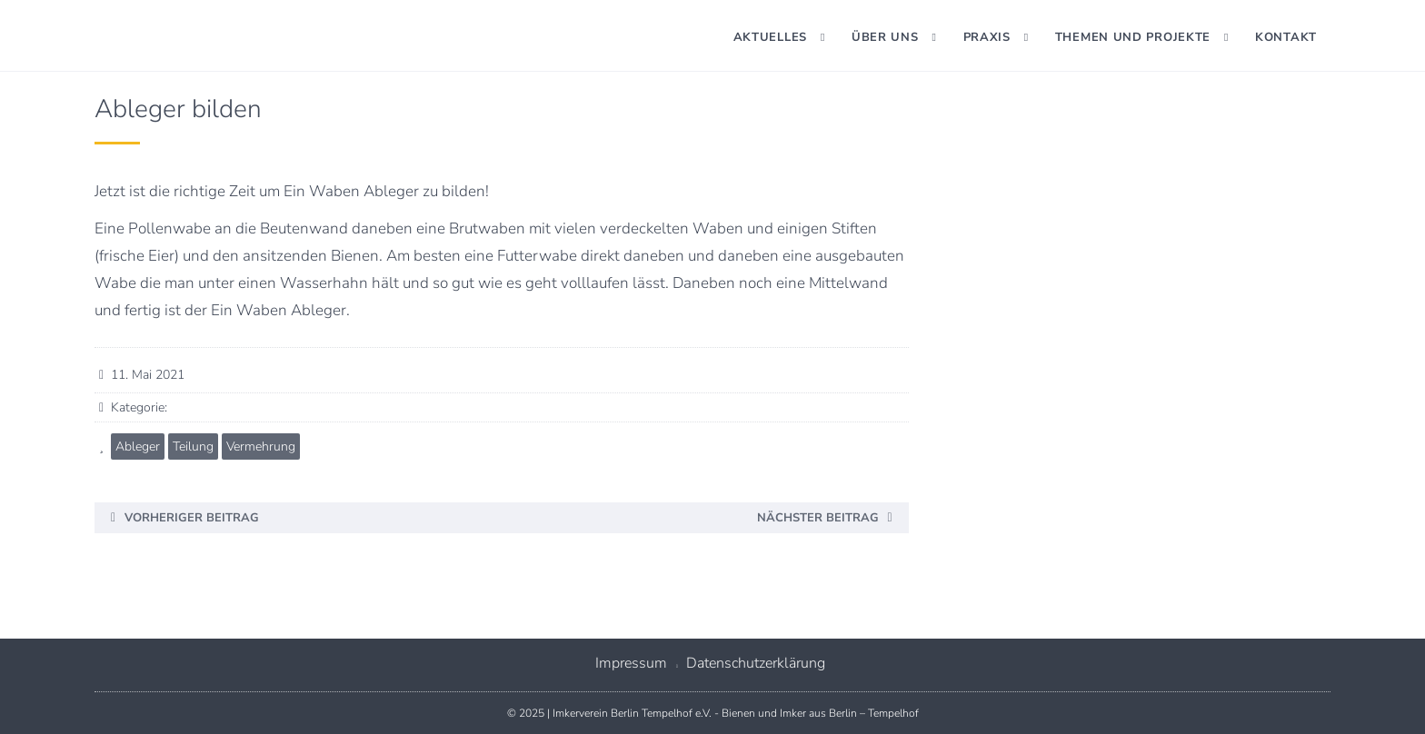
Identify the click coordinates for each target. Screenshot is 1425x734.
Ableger (137, 446)
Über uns (885, 37)
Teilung (193, 446)
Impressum (631, 663)
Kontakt (1286, 37)
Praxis (987, 37)
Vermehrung (260, 446)
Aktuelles (770, 37)
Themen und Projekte (1133, 37)
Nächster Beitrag (818, 518)
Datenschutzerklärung (755, 663)
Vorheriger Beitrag (192, 518)
